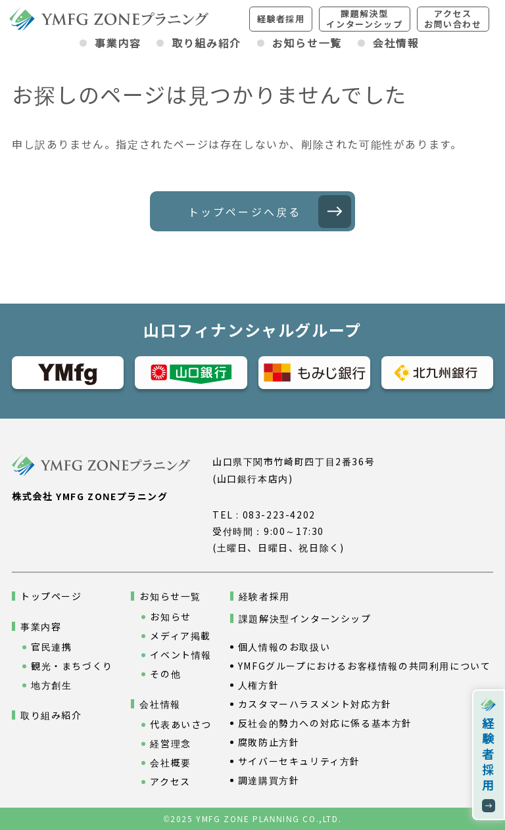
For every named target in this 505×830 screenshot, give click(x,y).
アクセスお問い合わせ (453, 18)
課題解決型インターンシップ (364, 18)
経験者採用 (281, 18)
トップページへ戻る (245, 211)
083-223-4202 (279, 514)
